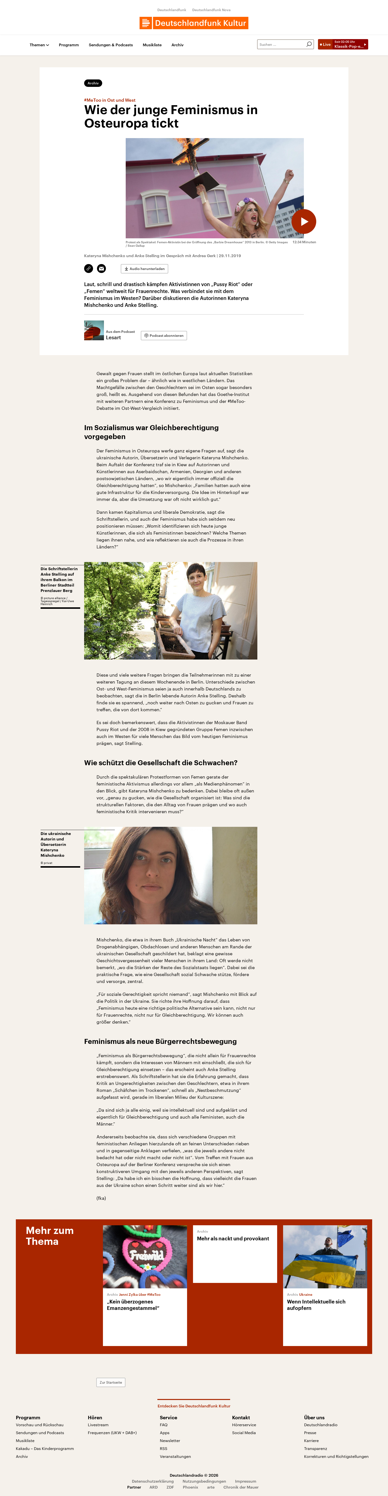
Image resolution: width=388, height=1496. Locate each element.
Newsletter (170, 1440)
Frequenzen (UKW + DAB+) (112, 1432)
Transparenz (315, 1448)
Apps (165, 1432)
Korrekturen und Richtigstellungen (336, 1456)
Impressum (245, 1481)
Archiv (177, 45)
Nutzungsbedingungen (204, 1481)
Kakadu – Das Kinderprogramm (45, 1448)
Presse (310, 1432)
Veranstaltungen (175, 1456)
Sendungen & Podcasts (111, 45)
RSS (163, 1448)
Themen (37, 45)
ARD (153, 1487)
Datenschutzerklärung (153, 1481)
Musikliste (152, 45)
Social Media (244, 1432)
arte (211, 1487)
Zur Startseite (111, 1382)
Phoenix (190, 1487)
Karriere (311, 1440)
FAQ (164, 1424)
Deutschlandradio (321, 1424)
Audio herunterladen (147, 269)
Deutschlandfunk (171, 10)
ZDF (170, 1487)
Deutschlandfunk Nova (211, 10)
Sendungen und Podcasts (40, 1432)
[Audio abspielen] (303, 221)
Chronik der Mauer (241, 1487)
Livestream (98, 1424)
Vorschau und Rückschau (40, 1424)
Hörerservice (244, 1424)
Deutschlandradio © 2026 (194, 1475)
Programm (69, 45)
